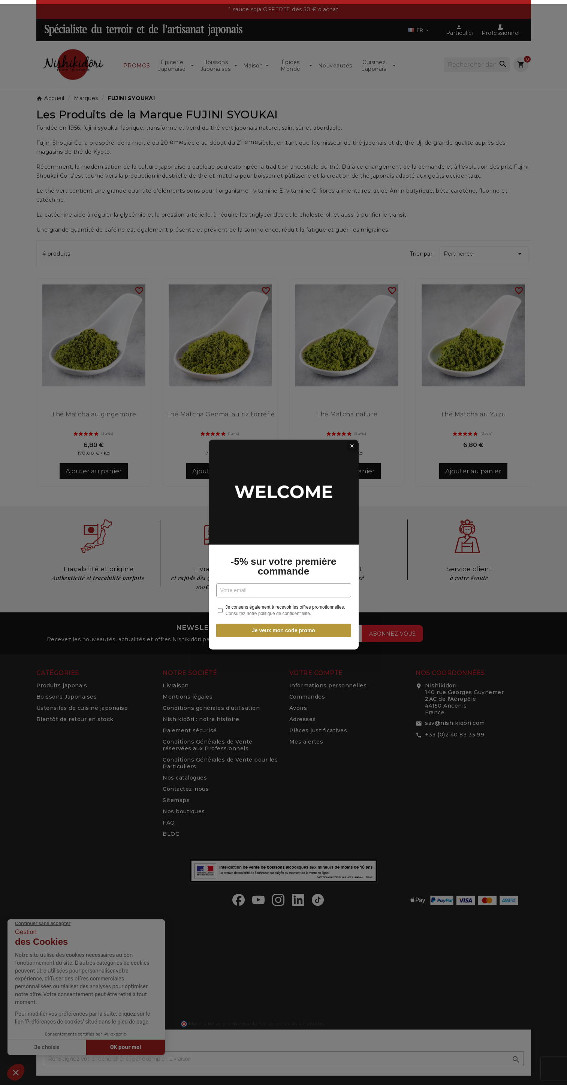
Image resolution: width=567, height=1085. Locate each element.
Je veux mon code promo (283, 629)
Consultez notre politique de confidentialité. (268, 611)
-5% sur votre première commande (284, 564)
